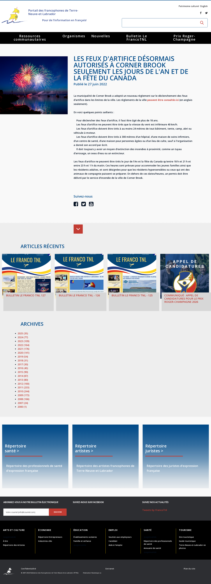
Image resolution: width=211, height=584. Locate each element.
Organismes (74, 36)
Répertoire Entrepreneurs (50, 537)
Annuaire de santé (152, 548)
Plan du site (189, 568)
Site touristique (186, 537)
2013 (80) (23, 379)
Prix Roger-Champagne (184, 38)
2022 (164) (23, 345)
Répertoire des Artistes (14, 545)
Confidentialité (28, 568)
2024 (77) (23, 337)
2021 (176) (23, 348)
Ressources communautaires (30, 38)
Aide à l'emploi (115, 545)
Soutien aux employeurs (120, 537)
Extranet (109, 568)
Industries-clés (45, 541)
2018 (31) (23, 360)
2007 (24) (23, 403)
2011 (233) (23, 387)
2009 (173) (23, 395)
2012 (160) (23, 383)
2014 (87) (23, 375)
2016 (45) (23, 368)
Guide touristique (187, 541)
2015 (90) (23, 372)
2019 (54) (23, 356)
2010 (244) (23, 391)
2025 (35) (23, 333)
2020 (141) (23, 352)
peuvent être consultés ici (163, 100)
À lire (5, 541)
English (204, 6)
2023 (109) (23, 341)
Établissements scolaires (85, 537)
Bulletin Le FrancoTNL (136, 38)
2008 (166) (23, 399)
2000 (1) (22, 406)
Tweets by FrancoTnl (154, 510)
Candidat (113, 541)
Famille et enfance (82, 541)
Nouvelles (100, 36)
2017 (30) (23, 364)
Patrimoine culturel (189, 6)
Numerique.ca (96, 573)
